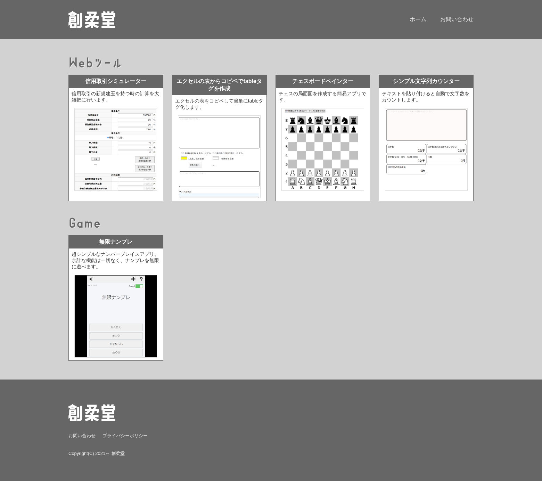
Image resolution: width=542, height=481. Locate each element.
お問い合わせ (457, 19)
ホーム (418, 19)
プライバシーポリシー (125, 435)
